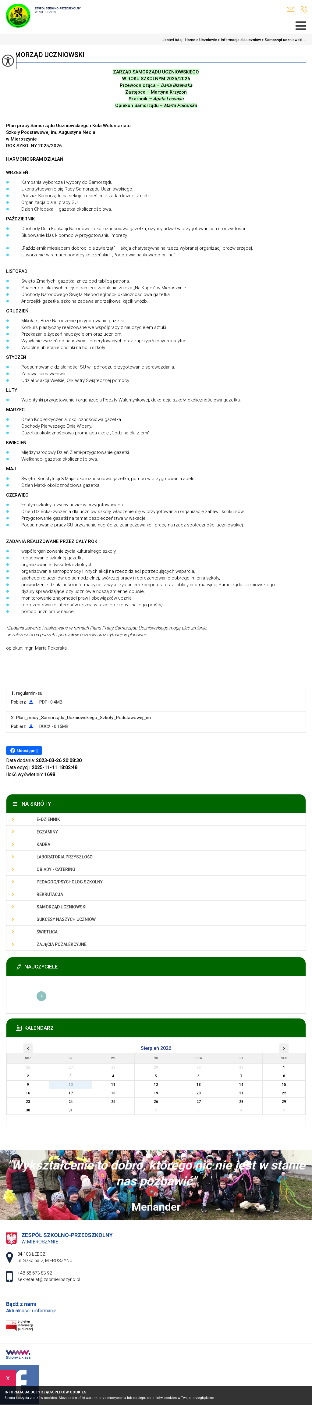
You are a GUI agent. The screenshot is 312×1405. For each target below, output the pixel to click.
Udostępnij (23, 750)
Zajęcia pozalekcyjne (62, 944)
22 (284, 1093)
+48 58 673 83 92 (303, 9)
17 (71, 1093)
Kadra (43, 844)
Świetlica (47, 931)
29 (284, 1102)
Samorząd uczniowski (45, 55)
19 (156, 1093)
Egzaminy (47, 831)
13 (199, 1084)
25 (113, 1102)
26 (156, 1102)
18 (113, 1093)
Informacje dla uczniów (239, 40)
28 (241, 1102)
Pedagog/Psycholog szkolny (70, 881)
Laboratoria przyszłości (65, 856)
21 (241, 1093)
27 (199, 1102)
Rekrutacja (50, 894)
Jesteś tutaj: (173, 40)
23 (28, 1102)
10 (71, 1084)
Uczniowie (206, 40)
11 (113, 1084)
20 (199, 1093)
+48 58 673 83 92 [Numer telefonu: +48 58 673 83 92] (34, 1273)
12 (156, 1084)
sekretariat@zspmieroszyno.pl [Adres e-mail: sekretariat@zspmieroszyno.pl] (48, 1279)
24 (71, 1102)
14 (241, 1084)
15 (284, 1084)
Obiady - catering (56, 869)
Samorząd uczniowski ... (283, 40)
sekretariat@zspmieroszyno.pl (290, 9)
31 (71, 1110)
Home (190, 40)
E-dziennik (48, 819)
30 (28, 1110)
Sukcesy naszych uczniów (66, 919)
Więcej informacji (41, 996)
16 (28, 1093)
